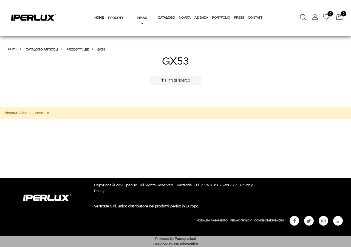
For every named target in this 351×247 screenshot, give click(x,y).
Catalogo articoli (42, 49)
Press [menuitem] (239, 18)
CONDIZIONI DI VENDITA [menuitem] (269, 220)
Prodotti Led (77, 49)
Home (12, 49)
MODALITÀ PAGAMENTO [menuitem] (212, 220)
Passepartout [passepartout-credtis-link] (185, 239)
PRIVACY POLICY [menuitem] (240, 220)
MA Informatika (186, 244)
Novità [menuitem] (185, 18)
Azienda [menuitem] (201, 18)
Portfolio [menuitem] (221, 18)
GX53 (101, 49)
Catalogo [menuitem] (166, 18)
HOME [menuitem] (99, 18)
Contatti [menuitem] (255, 18)
